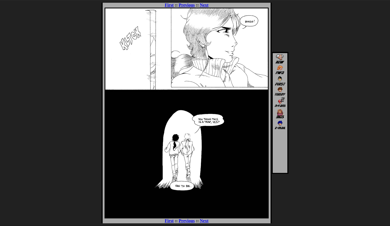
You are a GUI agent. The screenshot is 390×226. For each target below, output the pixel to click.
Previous (187, 5)
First (169, 5)
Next (204, 5)
